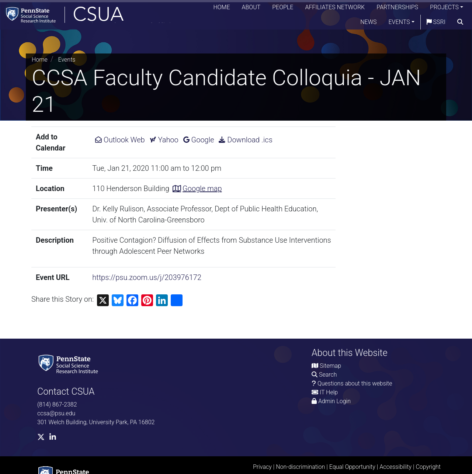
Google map (202, 188)
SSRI (436, 23)
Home (221, 9)
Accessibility (395, 466)
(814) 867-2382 (57, 404)
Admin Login (334, 401)
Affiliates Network (335, 9)
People (282, 9)
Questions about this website (354, 383)
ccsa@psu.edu (56, 413)
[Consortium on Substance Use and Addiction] (94, 16)
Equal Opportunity (352, 466)
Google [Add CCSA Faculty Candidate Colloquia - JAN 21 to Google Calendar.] (198, 139)
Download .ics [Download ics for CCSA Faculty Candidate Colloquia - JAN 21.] (245, 139)
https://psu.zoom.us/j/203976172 (146, 277)
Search (328, 374)
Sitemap (330, 365)
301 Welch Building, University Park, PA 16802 (96, 422)
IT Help (329, 392)
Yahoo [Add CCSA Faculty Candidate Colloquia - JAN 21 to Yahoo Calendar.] (164, 139)
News (368, 23)
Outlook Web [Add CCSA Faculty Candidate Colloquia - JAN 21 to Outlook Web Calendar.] (120, 139)
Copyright (428, 466)
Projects (444, 9)
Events (399, 23)
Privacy (262, 466)
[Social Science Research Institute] (69, 363)
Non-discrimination (300, 466)
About (251, 9)
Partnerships (397, 9)
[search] (460, 24)
